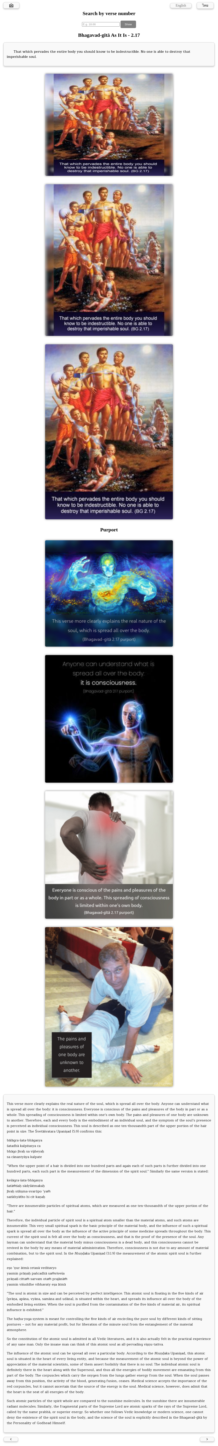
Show (128, 24)
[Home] (11, 5)
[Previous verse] (11, 1439)
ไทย (205, 5)
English (181, 5)
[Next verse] (207, 1439)
